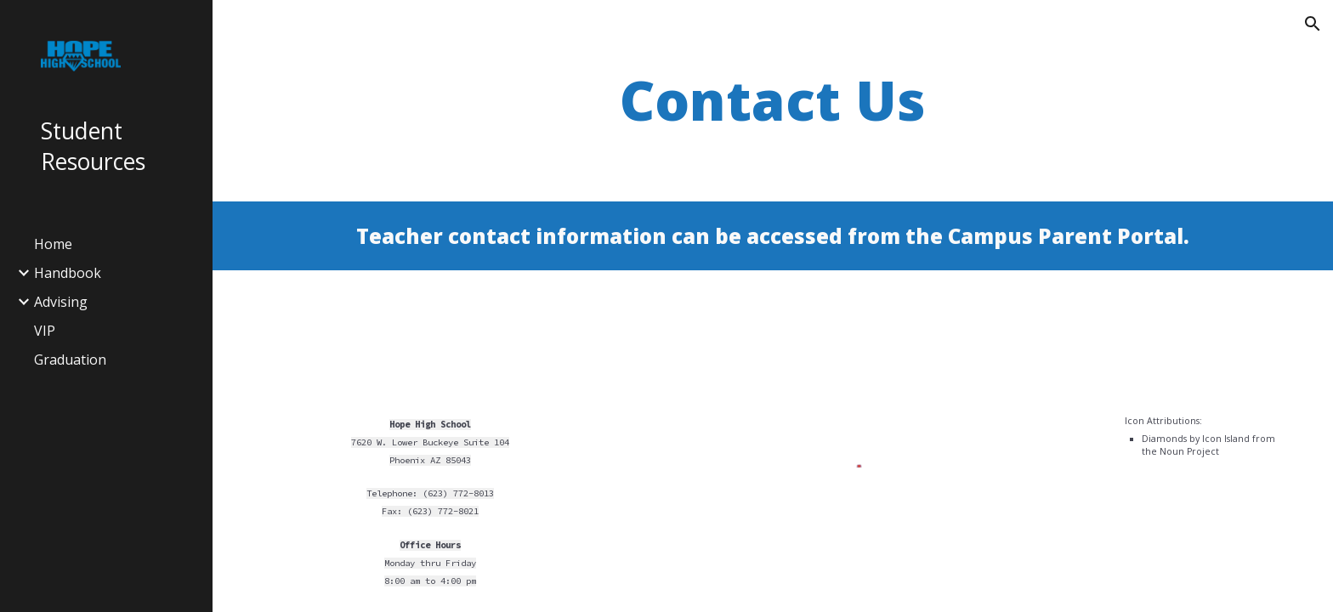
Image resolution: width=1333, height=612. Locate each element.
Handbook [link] (67, 273)
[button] (1312, 23)
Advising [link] (61, 301)
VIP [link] (44, 330)
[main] (772, 100)
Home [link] (53, 244)
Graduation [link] (70, 359)
